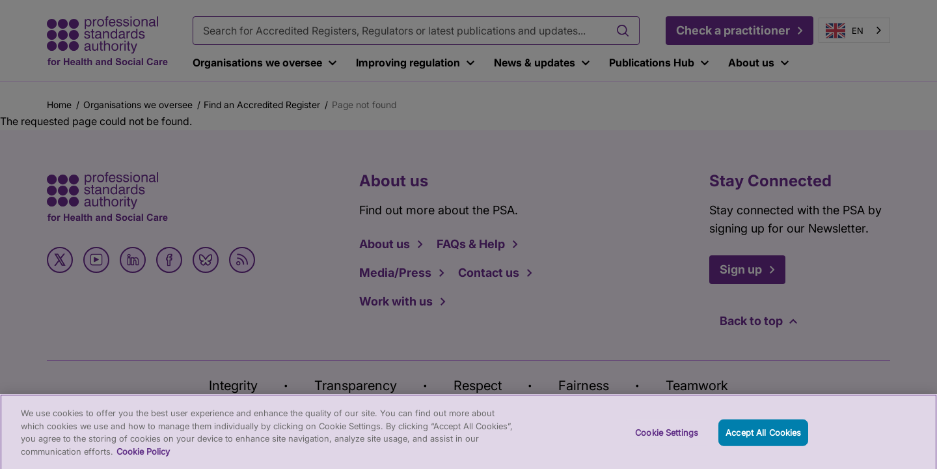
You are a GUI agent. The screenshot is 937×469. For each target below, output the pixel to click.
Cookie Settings (666, 436)
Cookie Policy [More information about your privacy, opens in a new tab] (143, 455)
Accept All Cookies (763, 436)
